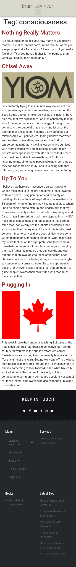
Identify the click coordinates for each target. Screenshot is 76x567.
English (14, 477)
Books (14, 461)
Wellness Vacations (21, 442)
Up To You (15, 178)
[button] (38, 12)
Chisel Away (17, 66)
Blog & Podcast (17, 469)
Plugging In (16, 284)
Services (15, 452)
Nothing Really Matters (31, 32)
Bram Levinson (38, 5)
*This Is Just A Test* (52, 554)
